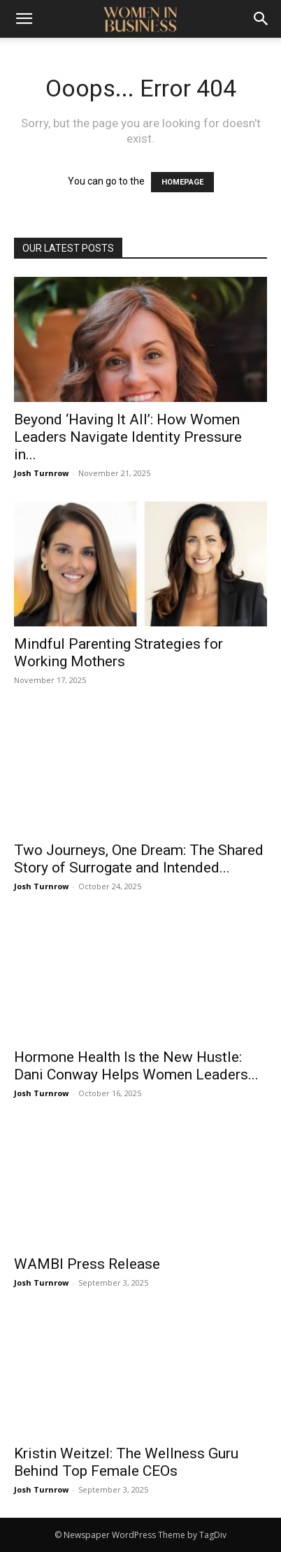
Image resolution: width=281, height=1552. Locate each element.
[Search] (261, 19)
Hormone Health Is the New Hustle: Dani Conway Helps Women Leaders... (136, 1066)
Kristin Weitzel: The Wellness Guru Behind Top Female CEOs (126, 1462)
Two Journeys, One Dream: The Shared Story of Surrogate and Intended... (139, 859)
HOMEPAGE (182, 182)
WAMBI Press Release (87, 1264)
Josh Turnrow (41, 473)
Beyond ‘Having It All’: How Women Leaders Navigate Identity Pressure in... (128, 437)
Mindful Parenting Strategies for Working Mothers (118, 652)
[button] (23, 19)
